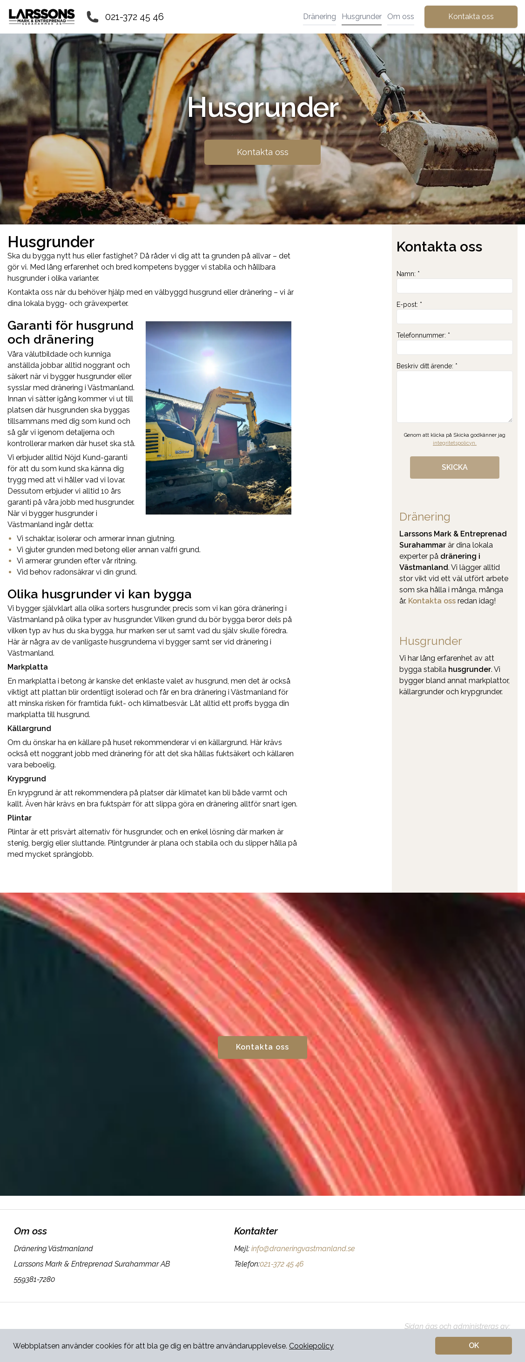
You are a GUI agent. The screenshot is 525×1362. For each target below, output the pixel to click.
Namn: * (455, 281)
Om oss (400, 16)
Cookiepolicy (311, 1346)
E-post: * (455, 312)
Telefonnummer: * (455, 343)
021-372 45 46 (134, 16)
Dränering (319, 16)
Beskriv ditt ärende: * (455, 392)
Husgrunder (362, 16)
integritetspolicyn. (455, 443)
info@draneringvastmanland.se (302, 1248)
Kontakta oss (471, 16)
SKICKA (455, 467)
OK (474, 1345)
